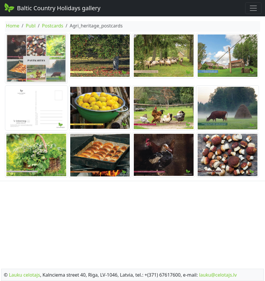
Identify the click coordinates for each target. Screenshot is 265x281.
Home (13, 25)
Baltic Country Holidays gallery (51, 8)
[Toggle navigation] (253, 8)
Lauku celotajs (24, 275)
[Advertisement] (132, 223)
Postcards (52, 25)
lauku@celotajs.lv (218, 275)
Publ (31, 25)
